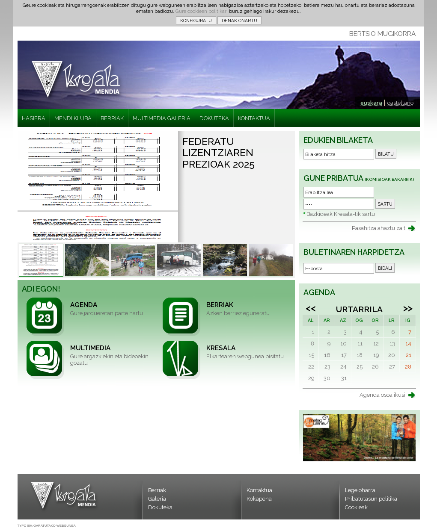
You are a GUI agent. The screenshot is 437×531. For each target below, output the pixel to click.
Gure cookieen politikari (201, 11)
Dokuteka (160, 507)
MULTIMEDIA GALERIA (161, 118)
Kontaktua (259, 490)
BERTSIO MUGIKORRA (382, 34)
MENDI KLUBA (73, 118)
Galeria (157, 499)
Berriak (157, 490)
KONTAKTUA (254, 118)
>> (408, 307)
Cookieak (356, 507)
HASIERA (33, 118)
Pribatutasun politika (371, 499)
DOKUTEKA (214, 118)
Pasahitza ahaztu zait (378, 228)
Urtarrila (359, 309)
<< (311, 307)
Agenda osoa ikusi (382, 395)
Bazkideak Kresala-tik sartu (340, 214)
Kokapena (259, 499)
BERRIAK (112, 118)
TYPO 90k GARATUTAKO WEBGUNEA (47, 526)
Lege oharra (360, 490)
